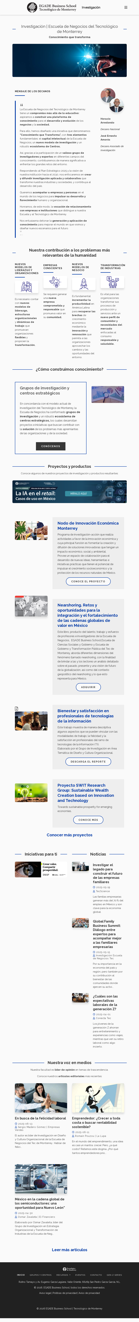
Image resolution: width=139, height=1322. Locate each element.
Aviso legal (45, 1297)
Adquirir (88, 689)
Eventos (80, 1279)
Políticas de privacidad (65, 1297)
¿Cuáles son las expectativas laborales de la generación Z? (105, 1006)
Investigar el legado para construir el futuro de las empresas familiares (107, 877)
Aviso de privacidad (89, 1297)
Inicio (21, 1279)
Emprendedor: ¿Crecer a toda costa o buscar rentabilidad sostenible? (96, 1126)
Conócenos (50, 446)
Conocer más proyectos (69, 838)
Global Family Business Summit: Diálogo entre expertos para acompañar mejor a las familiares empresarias (107, 937)
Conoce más (88, 823)
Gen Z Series (114, 1279)
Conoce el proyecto (88, 582)
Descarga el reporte (88, 764)
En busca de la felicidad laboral (40, 1122)
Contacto (96, 1279)
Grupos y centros (41, 1279)
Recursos (62, 1279)
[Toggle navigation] (126, 7)
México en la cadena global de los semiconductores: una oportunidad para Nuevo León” (40, 1207)
